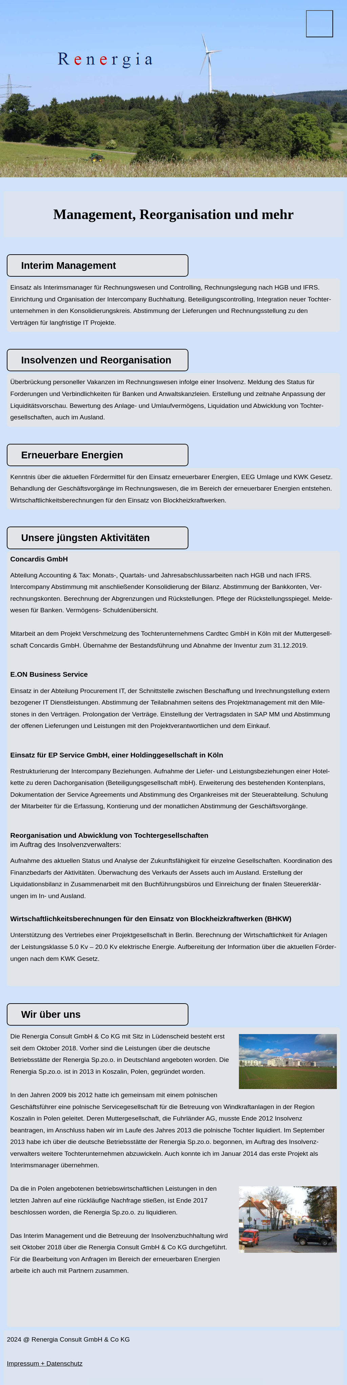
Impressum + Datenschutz (44, 1363)
